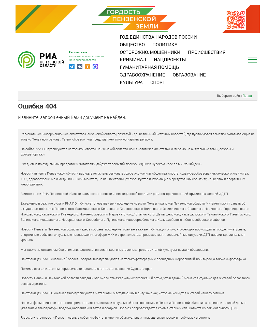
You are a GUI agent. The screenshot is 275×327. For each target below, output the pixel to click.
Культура (131, 82)
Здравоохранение (142, 75)
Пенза (247, 95)
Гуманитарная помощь (149, 67)
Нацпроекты (170, 59)
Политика (165, 44)
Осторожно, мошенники (150, 52)
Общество (132, 44)
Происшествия (207, 52)
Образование (189, 75)
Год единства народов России (158, 37)
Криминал (133, 59)
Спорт (157, 82)
